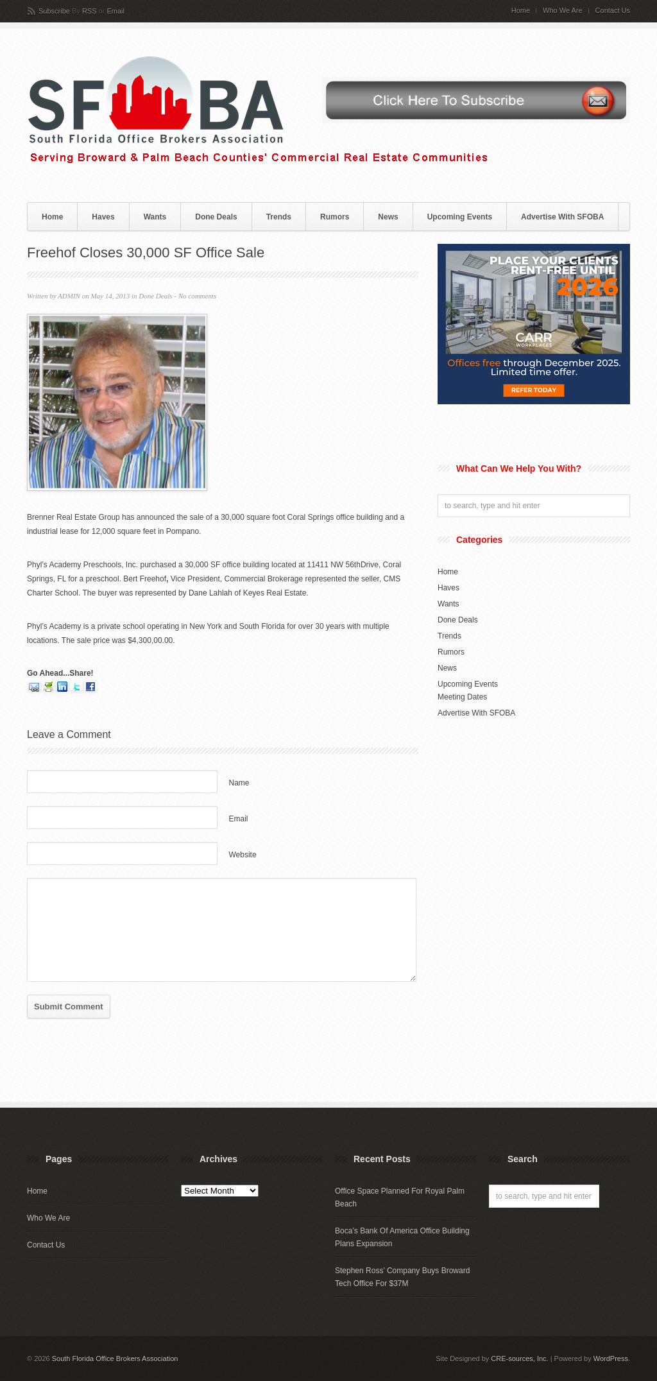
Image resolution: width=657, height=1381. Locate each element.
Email (115, 11)
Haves (103, 216)
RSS (89, 11)
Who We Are (563, 10)
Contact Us (612, 10)
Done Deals (216, 216)
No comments (197, 296)
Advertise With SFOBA (562, 216)
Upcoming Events (459, 216)
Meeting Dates (462, 696)
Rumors (334, 216)
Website (243, 854)
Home (520, 10)
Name (239, 782)
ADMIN (69, 296)
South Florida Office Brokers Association (115, 1358)
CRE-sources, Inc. (519, 1358)
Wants (155, 216)
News (388, 216)
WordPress (610, 1358)
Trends (278, 216)
